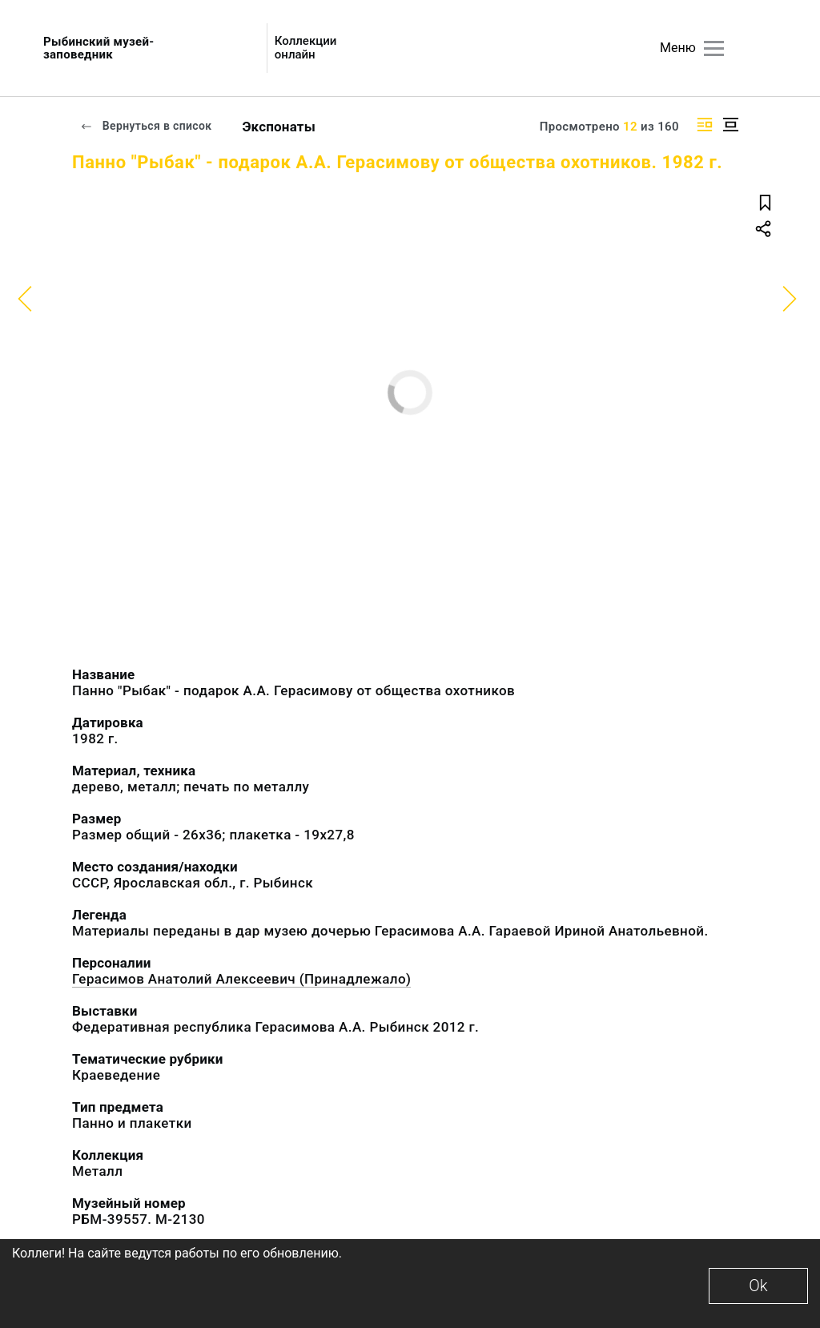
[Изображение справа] (705, 124)
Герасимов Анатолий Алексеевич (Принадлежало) (241, 979)
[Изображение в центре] (730, 124)
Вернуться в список (145, 125)
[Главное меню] (714, 48)
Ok (758, 1285)
